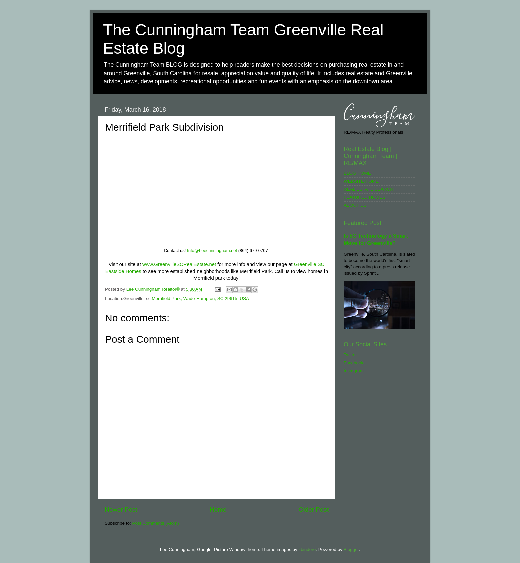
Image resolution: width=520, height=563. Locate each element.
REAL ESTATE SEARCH (368, 189)
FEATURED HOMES (364, 197)
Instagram (354, 370)
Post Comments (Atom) (155, 523)
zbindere (307, 549)
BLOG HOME (357, 173)
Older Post (314, 509)
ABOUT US (355, 205)
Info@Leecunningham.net (212, 250)
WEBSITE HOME (361, 181)
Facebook (353, 362)
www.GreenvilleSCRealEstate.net (179, 264)
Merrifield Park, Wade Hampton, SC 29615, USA (200, 298)
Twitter (350, 354)
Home (218, 509)
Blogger (351, 549)
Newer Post (121, 509)
